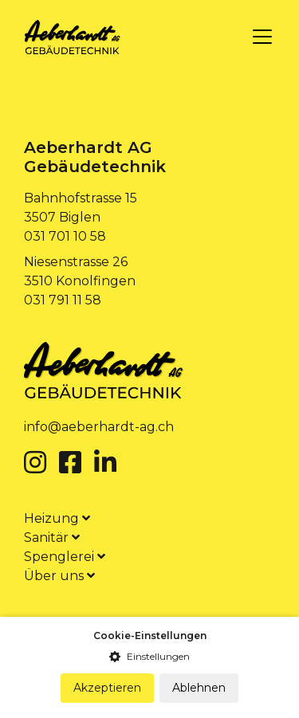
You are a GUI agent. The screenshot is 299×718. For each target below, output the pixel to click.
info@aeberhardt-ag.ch (99, 426)
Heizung (57, 518)
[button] (149, 656)
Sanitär (52, 537)
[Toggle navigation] (262, 37)
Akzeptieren (107, 688)
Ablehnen (199, 688)
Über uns (59, 575)
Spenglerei (64, 556)
